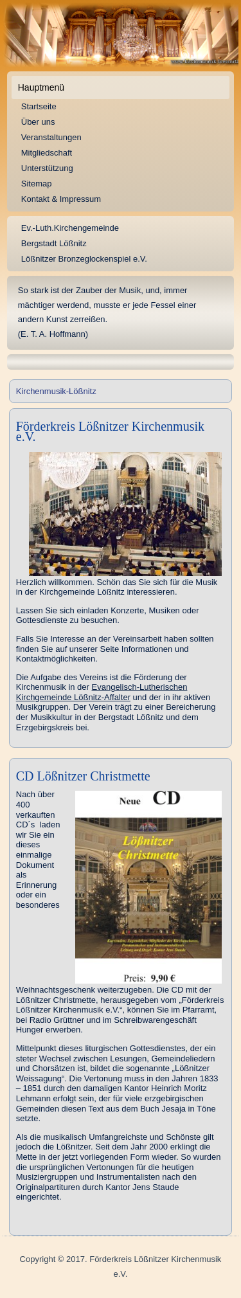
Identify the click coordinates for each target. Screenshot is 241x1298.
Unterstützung (47, 168)
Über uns (38, 122)
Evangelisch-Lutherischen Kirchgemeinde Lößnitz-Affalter (102, 692)
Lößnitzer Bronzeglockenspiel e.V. (84, 259)
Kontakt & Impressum (61, 199)
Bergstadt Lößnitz (54, 243)
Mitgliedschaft (46, 153)
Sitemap (36, 183)
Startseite (39, 106)
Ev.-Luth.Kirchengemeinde (70, 228)
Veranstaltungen (51, 137)
